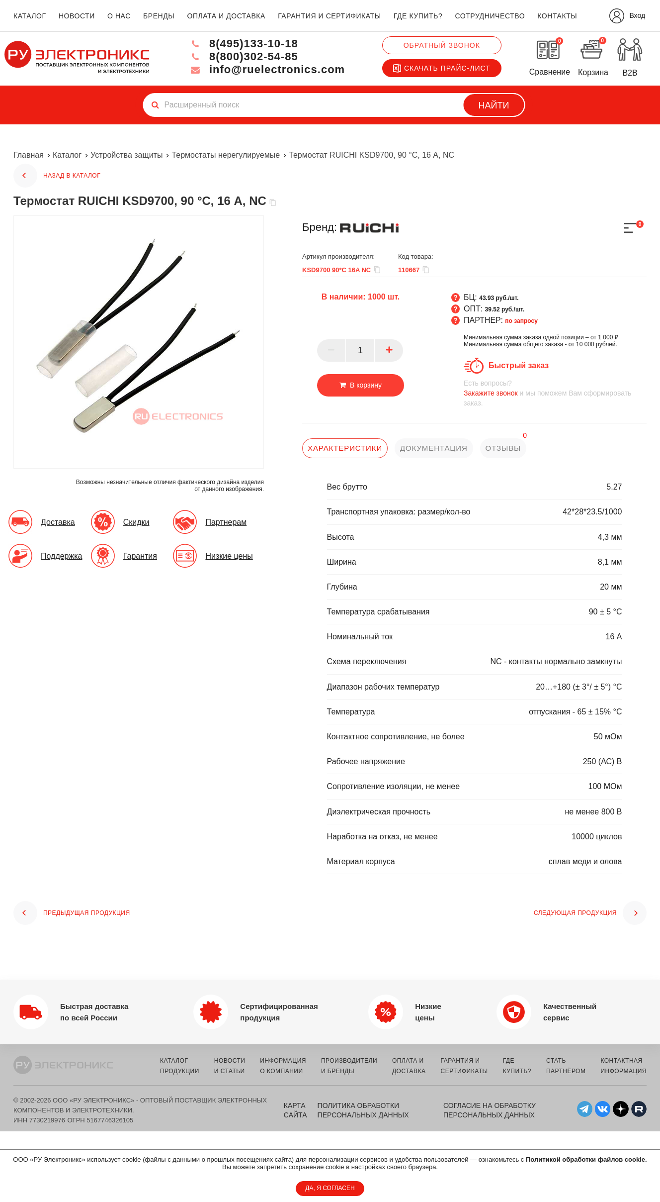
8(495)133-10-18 (243, 43)
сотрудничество (490, 16)
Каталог (67, 155)
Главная (28, 155)
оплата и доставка (226, 16)
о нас (119, 16)
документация (434, 448)
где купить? (418, 16)
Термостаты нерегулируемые (225, 155)
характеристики (345, 448)
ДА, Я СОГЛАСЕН (329, 1188)
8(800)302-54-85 (243, 56)
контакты (557, 16)
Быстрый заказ (519, 365)
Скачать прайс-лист (442, 68)
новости (77, 16)
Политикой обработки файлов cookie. (586, 1159)
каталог (29, 16)
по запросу (521, 320)
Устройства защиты (126, 155)
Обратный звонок (442, 45)
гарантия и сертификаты (329, 16)
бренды (158, 16)
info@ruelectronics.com (267, 69)
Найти (494, 105)
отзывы (503, 448)
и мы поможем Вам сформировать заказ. (555, 393)
